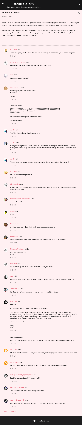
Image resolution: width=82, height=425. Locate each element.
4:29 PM (13, 257)
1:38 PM (13, 100)
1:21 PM (13, 331)
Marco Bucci (14, 224)
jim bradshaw (15, 362)
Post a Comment (10, 412)
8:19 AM (13, 369)
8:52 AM (13, 283)
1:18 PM (13, 295)
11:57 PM (13, 243)
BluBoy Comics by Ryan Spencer (21, 375)
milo (11, 276)
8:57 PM (13, 230)
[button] (79, 13)
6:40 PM (13, 192)
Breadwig (13, 264)
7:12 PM (13, 394)
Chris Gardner (15, 184)
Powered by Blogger (41, 421)
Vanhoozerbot (15, 87)
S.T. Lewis (13, 50)
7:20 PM (13, 406)
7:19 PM (13, 205)
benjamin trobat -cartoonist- (20, 199)
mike (12, 75)
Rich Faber (14, 301)
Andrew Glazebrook (17, 387)
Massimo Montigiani (17, 249)
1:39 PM (13, 124)
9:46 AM (13, 56)
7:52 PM (13, 270)
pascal (12, 211)
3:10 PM (13, 136)
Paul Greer (14, 350)
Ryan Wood (14, 236)
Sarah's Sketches (24, 3)
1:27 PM (13, 81)
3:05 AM (13, 356)
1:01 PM (13, 343)
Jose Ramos (14, 289)
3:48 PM (13, 153)
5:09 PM (13, 178)
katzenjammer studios (18, 62)
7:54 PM (13, 218)
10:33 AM (13, 381)
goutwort (13, 172)
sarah (12, 130)
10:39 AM (13, 69)
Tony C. (13, 142)
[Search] (79, 4)
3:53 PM (13, 165)
